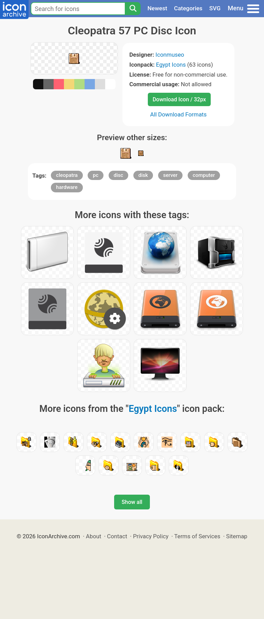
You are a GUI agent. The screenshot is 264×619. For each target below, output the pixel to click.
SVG (215, 8)
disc (118, 175)
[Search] (133, 8)
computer (204, 175)
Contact (117, 536)
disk (143, 175)
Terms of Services (197, 536)
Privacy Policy (150, 536)
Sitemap (237, 536)
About (93, 536)
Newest (157, 8)
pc (95, 175)
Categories (188, 8)
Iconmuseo (169, 54)
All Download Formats (178, 114)
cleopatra (67, 175)
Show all (132, 502)
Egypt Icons (171, 64)
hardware (66, 187)
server (170, 175)
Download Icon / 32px (179, 99)
